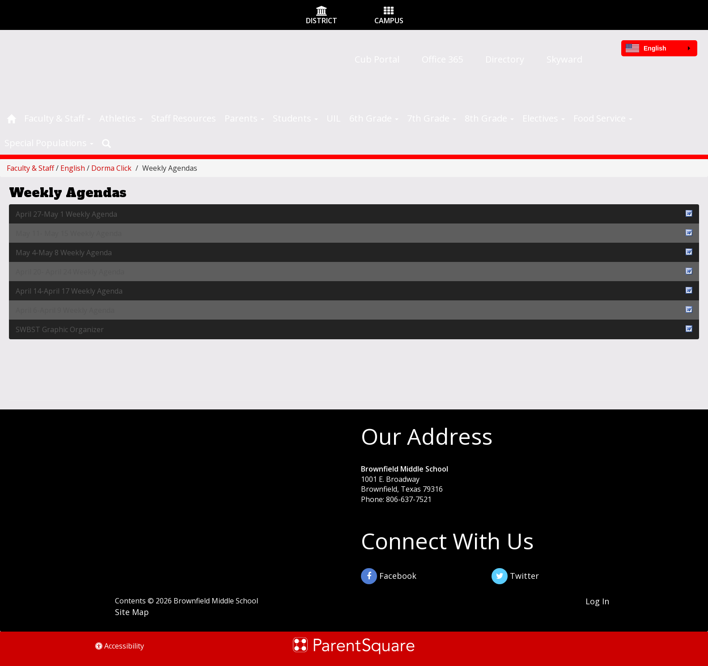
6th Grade (374, 118)
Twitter (515, 576)
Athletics (121, 118)
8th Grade (489, 118)
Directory (504, 59)
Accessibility (119, 646)
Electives (543, 118)
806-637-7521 (409, 499)
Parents (244, 118)
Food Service (602, 118)
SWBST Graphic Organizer (354, 329)
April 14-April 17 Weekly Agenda (354, 291)
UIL (333, 118)
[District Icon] (321, 12)
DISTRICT (321, 20)
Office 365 (442, 59)
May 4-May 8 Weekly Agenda (354, 252)
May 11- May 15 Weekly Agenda (354, 233)
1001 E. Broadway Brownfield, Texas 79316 (402, 484)
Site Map (132, 612)
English (72, 168)
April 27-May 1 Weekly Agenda (354, 214)
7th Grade (431, 118)
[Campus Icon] (389, 12)
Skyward (564, 59)
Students (295, 118)
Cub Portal (377, 59)
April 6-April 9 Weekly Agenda (354, 310)
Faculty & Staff (57, 118)
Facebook (388, 576)
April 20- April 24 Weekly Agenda (354, 271)
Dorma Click (111, 168)
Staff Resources (183, 118)
